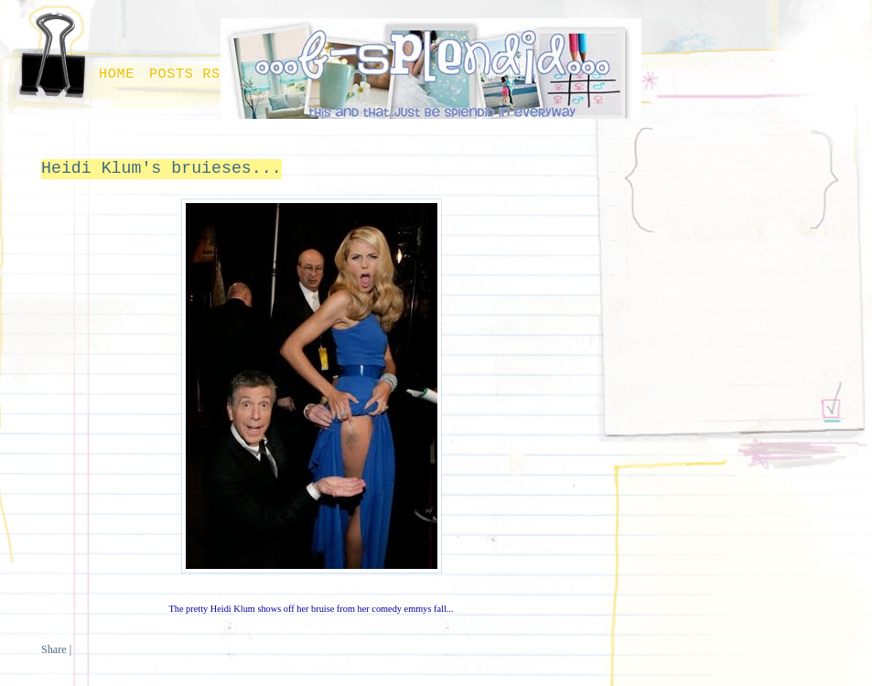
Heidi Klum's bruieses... (161, 168)
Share (54, 649)
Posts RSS (189, 74)
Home (117, 74)
